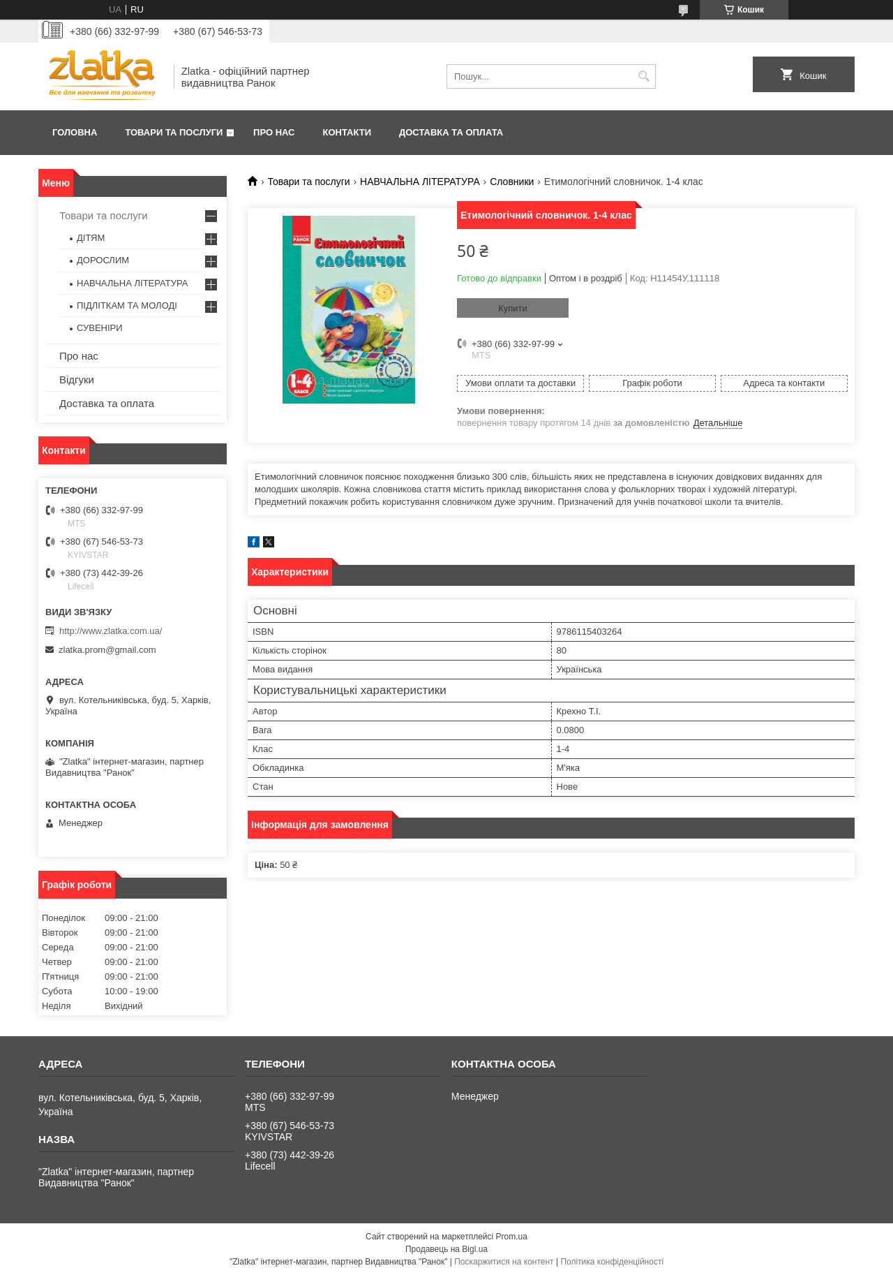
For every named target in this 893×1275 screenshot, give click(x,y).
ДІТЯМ (91, 238)
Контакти (347, 132)
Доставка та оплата (451, 132)
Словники (512, 181)
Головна (74, 132)
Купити (512, 308)
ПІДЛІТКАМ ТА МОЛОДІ (127, 305)
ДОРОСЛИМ (103, 260)
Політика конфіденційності (611, 1262)
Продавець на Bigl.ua (446, 1249)
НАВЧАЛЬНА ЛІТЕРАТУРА (420, 181)
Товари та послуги (174, 132)
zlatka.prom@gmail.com (107, 649)
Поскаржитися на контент (503, 1262)
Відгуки (76, 379)
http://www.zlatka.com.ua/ (110, 631)
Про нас (273, 132)
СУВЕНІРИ (100, 328)
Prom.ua (511, 1236)
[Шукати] (643, 76)
